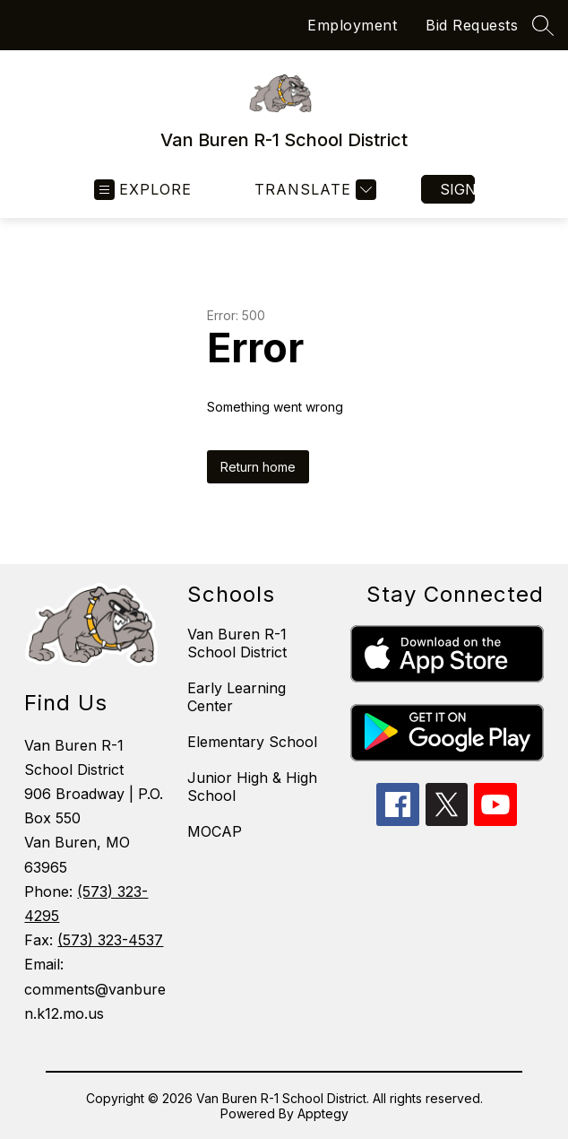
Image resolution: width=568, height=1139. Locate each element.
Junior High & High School (252, 786)
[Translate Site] (313, 189)
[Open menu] (143, 189)
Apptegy (323, 1113)
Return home (258, 466)
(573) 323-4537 (110, 940)
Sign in (457, 189)
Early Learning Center (236, 697)
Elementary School (252, 742)
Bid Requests (472, 25)
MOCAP (214, 831)
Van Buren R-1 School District (237, 643)
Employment (352, 25)
